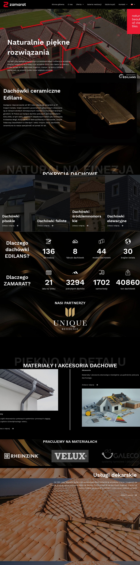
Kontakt (123, 4)
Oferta (80, 4)
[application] (83, 4)
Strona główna (58, 4)
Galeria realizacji (94, 4)
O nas (70, 4)
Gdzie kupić (110, 4)
